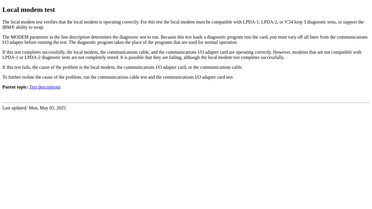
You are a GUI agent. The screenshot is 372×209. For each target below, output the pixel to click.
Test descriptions (45, 86)
